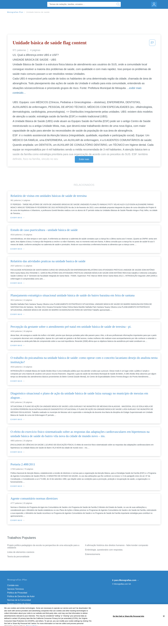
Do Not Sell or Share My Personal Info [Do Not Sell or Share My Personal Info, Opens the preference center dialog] (128, 623)
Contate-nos (13, 585)
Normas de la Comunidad (19, 600)
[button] (152, 43)
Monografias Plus (15, 12)
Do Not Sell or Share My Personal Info (24, 607)
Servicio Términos (15, 589)
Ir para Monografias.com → (125, 580)
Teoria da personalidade (18, 556)
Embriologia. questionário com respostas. (104, 550)
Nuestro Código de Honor (19, 604)
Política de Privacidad (17, 593)
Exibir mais (84, 159)
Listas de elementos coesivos (20, 552)
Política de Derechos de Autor (21, 596)
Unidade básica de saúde (38, 12)
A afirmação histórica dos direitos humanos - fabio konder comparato (116, 545)
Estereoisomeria (92, 554)
